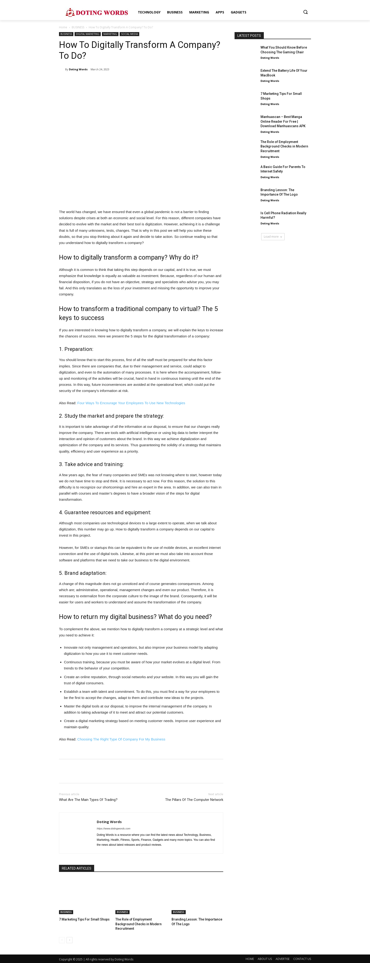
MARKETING (110, 34)
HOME (250, 958)
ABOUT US (265, 958)
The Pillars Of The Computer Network (194, 800)
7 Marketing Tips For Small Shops (82, 919)
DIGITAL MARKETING (88, 34)
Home (63, 27)
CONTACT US (302, 958)
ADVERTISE (283, 958)
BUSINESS (78, 27)
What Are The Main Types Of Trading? (88, 800)
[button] (305, 12)
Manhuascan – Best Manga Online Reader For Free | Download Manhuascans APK (283, 121)
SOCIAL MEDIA (129, 34)
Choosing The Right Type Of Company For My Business (121, 739)
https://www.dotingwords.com (113, 828)
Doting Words (78, 69)
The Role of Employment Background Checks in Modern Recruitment (137, 923)
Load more (273, 237)
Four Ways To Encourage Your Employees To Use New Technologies (131, 403)
